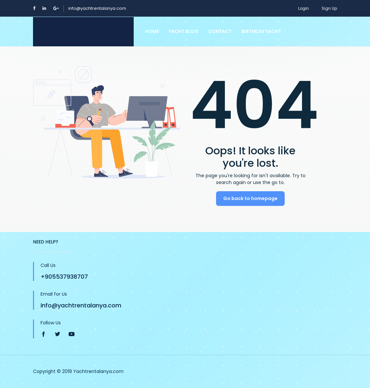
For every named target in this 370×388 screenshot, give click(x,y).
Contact (220, 31)
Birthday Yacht (261, 31)
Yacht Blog (183, 31)
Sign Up (329, 8)
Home (152, 31)
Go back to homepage (250, 198)
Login (303, 8)
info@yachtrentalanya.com (97, 8)
